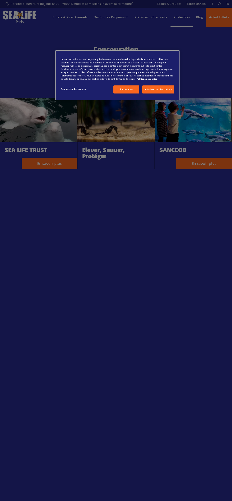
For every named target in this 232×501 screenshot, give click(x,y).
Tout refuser (126, 89)
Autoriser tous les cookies (158, 89)
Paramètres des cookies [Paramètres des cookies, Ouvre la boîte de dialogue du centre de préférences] (73, 89)
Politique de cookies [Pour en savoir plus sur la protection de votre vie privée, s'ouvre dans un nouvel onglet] (147, 79)
